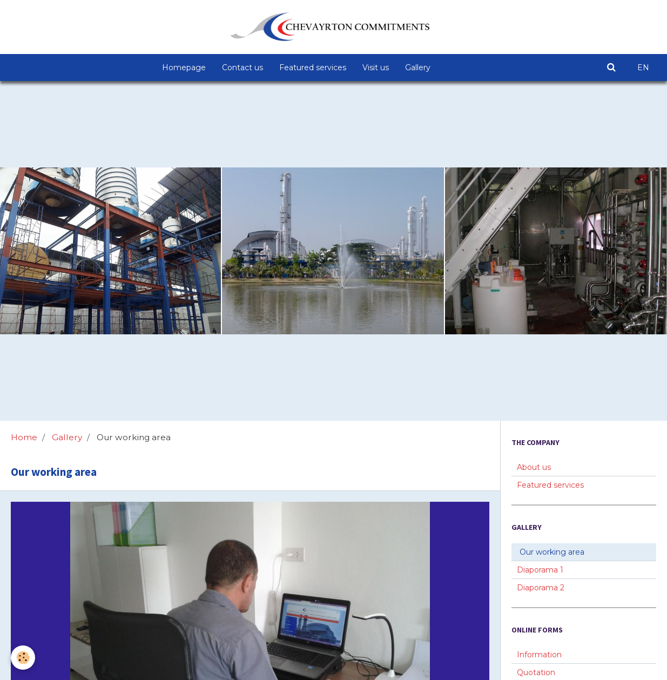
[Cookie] (23, 657)
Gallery (417, 67)
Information (539, 654)
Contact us (242, 67)
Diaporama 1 (540, 570)
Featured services (312, 67)
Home (24, 437)
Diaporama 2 (540, 588)
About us (534, 467)
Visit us (375, 67)
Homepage (184, 67)
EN (643, 67)
